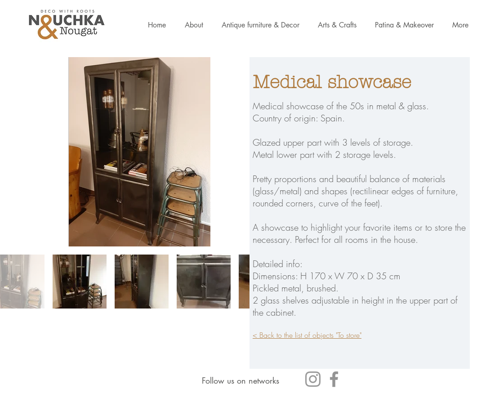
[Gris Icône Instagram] (313, 379)
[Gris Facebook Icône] (334, 379)
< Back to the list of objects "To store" (307, 335)
